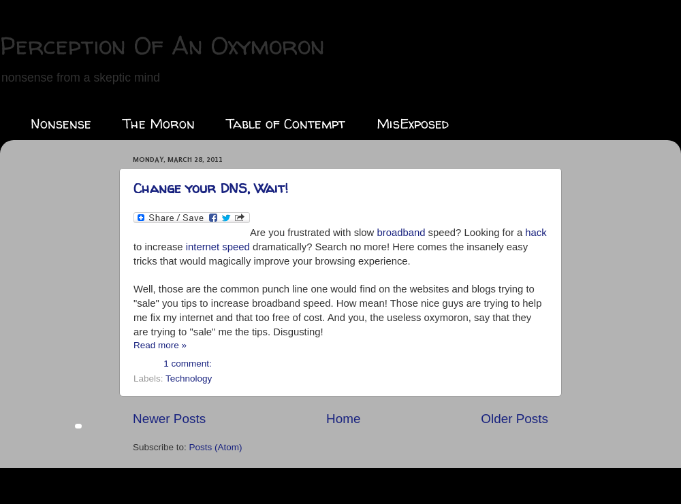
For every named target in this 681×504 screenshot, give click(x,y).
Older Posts (514, 418)
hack (535, 232)
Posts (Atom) (215, 447)
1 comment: (187, 363)
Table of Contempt (285, 123)
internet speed (218, 246)
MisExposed (413, 123)
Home (343, 418)
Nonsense (61, 123)
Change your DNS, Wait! (210, 188)
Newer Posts (169, 418)
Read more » (160, 345)
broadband (401, 232)
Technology (188, 378)
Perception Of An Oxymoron (162, 45)
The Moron (159, 123)
